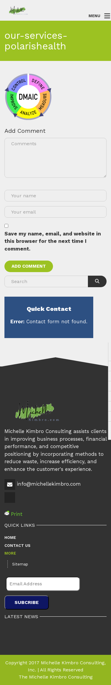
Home (10, 537)
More (10, 553)
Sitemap (20, 564)
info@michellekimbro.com (49, 484)
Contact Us (17, 545)
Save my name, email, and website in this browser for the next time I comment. (52, 241)
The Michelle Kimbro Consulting (56, 677)
